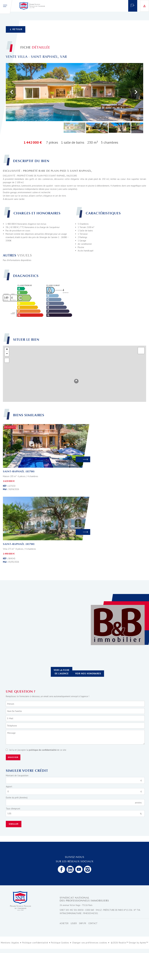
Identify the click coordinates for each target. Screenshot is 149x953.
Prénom (10, 703)
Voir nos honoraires (88, 673)
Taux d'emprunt (13, 808)
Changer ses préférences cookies (89, 942)
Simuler (13, 824)
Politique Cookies (60, 942)
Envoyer (13, 757)
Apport (9, 786)
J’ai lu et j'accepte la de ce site (37, 750)
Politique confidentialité (35, 942)
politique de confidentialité (42, 750)
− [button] (7, 354)
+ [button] (7, 349)
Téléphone (12, 725)
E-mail (10, 718)
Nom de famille (14, 711)
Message (11, 733)
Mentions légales (10, 942)
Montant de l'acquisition (17, 775)
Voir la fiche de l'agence (61, 672)
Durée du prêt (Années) (17, 797)
